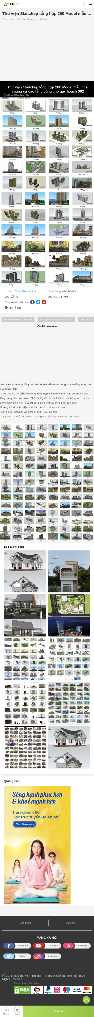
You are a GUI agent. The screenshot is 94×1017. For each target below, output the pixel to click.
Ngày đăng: (55, 291)
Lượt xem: (54, 296)
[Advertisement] (47, 52)
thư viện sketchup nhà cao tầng (56, 319)
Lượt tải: (10, 296)
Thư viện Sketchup (26, 19)
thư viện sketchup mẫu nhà (18, 319)
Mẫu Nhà (45, 19)
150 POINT (58, 1011)
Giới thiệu (25, 922)
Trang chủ (7, 19)
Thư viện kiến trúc (26, 291)
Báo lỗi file (14, 307)
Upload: (9, 291)
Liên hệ (70, 922)
